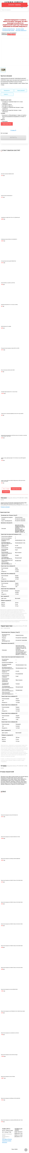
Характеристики (7, 123)
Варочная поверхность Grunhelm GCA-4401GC (10, 1032)
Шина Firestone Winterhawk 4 (6, 195)
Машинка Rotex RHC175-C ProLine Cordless (9, 304)
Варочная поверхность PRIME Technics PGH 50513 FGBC (12, 923)
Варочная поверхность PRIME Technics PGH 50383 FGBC (12, 880)
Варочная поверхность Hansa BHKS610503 (9, 989)
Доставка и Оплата (7, 1139)
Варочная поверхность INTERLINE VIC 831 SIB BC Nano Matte (13, 1011)
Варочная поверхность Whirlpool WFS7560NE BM (10, 858)
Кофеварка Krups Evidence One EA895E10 (9, 239)
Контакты (4, 1142)
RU (22, 7)
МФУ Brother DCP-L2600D (6, 326)
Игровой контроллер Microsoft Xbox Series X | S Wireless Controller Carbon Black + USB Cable (14, 436)
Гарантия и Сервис (6, 1140)
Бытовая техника (20, 28)
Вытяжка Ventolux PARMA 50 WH (7, 173)
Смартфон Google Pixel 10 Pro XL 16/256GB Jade (10, 217)
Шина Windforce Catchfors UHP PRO (8, 282)
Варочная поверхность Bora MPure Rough (9, 1054)
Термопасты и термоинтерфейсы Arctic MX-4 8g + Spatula (12, 413)
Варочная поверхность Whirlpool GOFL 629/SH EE (10, 1098)
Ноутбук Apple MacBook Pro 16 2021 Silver (9, 391)
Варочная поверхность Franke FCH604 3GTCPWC (10, 836)
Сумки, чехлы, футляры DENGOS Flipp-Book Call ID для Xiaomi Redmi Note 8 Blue (13, 481)
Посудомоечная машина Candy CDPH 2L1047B (10, 348)
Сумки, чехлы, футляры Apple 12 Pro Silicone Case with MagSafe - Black (13, 458)
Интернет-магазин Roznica (8, 28)
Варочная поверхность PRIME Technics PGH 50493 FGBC (12, 945)
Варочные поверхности (21, 30)
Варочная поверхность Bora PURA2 (8, 1076)
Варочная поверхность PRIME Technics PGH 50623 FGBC (12, 902)
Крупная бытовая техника (8, 30)
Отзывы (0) (13, 130)
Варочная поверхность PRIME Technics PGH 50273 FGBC (12, 967)
